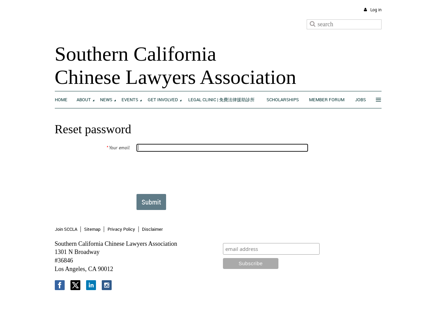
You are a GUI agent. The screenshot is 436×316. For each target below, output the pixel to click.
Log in (376, 10)
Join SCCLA (66, 229)
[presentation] (188, 172)
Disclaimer (152, 229)
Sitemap (92, 229)
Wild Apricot (325, 302)
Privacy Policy (121, 229)
